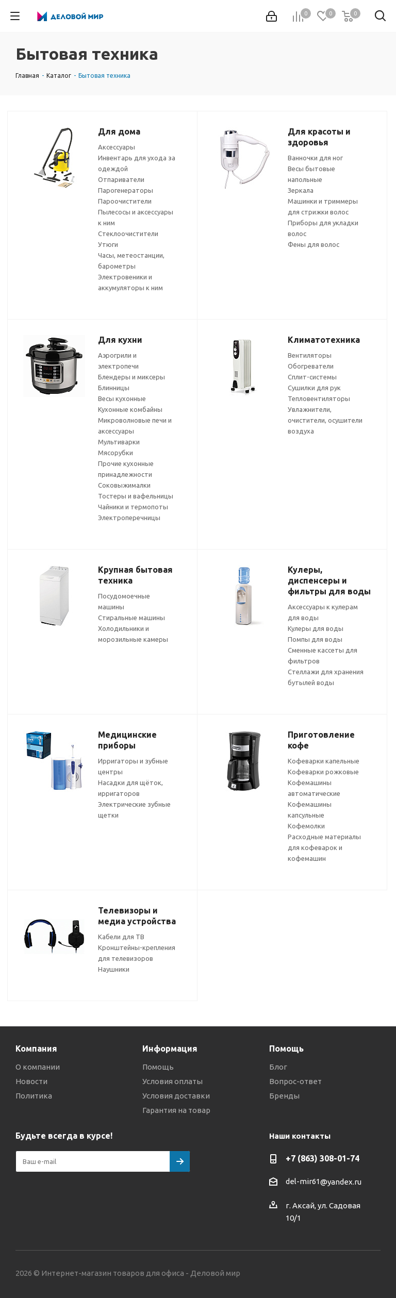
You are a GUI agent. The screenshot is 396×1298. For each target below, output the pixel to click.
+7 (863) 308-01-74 (322, 1158)
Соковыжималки (124, 485)
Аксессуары (116, 147)
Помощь (158, 1066)
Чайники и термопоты (133, 506)
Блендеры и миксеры (131, 376)
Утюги (108, 244)
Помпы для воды (315, 639)
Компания (36, 1048)
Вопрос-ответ (295, 1081)
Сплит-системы (312, 376)
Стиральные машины (131, 617)
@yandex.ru (340, 1181)
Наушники (113, 969)
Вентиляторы (310, 355)
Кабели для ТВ (121, 936)
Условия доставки (176, 1095)
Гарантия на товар (176, 1110)
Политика (33, 1095)
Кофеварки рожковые (323, 771)
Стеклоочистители (128, 233)
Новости (31, 1081)
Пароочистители (125, 201)
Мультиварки (119, 441)
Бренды (284, 1095)
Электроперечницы (129, 517)
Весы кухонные (122, 398)
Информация (169, 1048)
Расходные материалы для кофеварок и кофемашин (324, 847)
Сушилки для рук (314, 387)
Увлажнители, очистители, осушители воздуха (325, 420)
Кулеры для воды (315, 628)
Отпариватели (121, 179)
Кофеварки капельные (323, 760)
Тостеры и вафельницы (135, 496)
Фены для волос (313, 244)
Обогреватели (311, 366)
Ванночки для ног (315, 157)
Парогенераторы (125, 190)
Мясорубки (115, 452)
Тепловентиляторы (319, 398)
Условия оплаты (172, 1081)
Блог (278, 1066)
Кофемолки (306, 825)
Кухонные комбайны (130, 409)
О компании (37, 1066)
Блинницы (113, 387)
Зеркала (301, 190)
